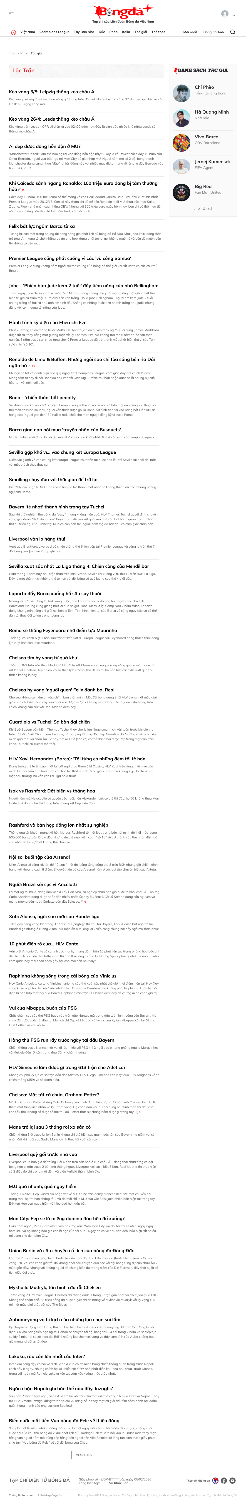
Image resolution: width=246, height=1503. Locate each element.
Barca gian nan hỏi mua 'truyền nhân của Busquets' (65, 429)
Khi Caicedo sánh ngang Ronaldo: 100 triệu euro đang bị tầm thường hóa (83, 186)
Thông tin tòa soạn (21, 1495)
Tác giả (36, 53)
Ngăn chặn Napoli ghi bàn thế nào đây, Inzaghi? (61, 1388)
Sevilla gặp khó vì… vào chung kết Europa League (62, 452)
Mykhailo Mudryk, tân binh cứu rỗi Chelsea (55, 1287)
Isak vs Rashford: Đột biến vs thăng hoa (52, 791)
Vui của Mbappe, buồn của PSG (43, 1008)
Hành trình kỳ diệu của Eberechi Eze (48, 322)
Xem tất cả (203, 209)
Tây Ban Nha (84, 32)
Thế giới (141, 32)
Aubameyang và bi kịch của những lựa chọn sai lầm (64, 1319)
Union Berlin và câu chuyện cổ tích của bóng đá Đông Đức (71, 1250)
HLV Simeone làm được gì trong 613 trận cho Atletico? (67, 1067)
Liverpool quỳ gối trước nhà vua (43, 1154)
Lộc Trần (23, 70)
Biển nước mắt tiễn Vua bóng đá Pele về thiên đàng (64, 1420)
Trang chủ (16, 53)
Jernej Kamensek (213, 161)
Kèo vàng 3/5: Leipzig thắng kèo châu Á (52, 91)
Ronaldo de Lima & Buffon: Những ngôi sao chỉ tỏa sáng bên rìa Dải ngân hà (82, 362)
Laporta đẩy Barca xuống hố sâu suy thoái (55, 593)
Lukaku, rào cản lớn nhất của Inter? (47, 1356)
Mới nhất (190, 32)
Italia (126, 32)
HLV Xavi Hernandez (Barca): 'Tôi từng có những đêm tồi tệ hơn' (78, 759)
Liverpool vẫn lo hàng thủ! (37, 539)
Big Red (203, 186)
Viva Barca (207, 137)
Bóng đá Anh (214, 32)
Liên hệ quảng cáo (50, 1495)
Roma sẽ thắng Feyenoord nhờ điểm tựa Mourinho (63, 630)
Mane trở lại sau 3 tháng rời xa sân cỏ (50, 1127)
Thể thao (158, 32)
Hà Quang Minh (212, 112)
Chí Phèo (204, 87)
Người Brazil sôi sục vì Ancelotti (43, 884)
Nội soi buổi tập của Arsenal (39, 857)
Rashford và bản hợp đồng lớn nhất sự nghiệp (58, 825)
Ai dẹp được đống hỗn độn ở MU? (45, 146)
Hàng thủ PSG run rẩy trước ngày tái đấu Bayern (61, 1040)
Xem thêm (84, 1455)
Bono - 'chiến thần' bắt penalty (42, 397)
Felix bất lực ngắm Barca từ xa (42, 226)
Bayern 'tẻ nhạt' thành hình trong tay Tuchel (56, 507)
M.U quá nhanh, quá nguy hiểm (43, 1186)
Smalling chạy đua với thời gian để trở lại (54, 479)
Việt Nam (27, 32)
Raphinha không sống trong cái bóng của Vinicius (63, 976)
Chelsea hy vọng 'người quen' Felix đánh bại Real (62, 690)
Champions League (55, 32)
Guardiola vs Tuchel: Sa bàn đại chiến (49, 722)
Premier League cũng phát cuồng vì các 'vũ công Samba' (70, 258)
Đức (102, 32)
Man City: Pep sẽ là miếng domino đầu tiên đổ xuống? (67, 1218)
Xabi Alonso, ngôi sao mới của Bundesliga (54, 916)
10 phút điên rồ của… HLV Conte (43, 944)
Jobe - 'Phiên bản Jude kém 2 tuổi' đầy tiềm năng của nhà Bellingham (84, 285)
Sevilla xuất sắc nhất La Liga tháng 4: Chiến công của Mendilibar (79, 566)
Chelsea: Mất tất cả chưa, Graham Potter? (54, 1094)
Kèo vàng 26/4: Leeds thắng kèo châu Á (51, 119)
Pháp (113, 32)
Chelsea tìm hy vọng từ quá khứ (43, 657)
